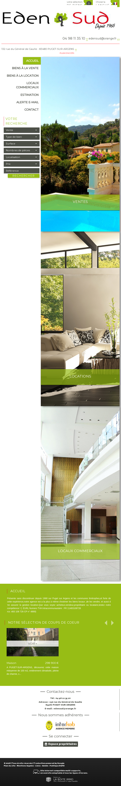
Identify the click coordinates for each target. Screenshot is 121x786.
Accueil (32, 61)
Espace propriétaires (60, 743)
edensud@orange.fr (102, 38)
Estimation (29, 95)
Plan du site (9, 766)
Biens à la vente (25, 68)
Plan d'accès (67, 53)
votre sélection (75, 4)
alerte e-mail (27, 102)
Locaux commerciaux (27, 85)
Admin (45, 766)
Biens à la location (23, 75)
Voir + (32, 643)
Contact (31, 109)
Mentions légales (25, 766)
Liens (38, 766)
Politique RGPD (57, 766)
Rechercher (23, 175)
